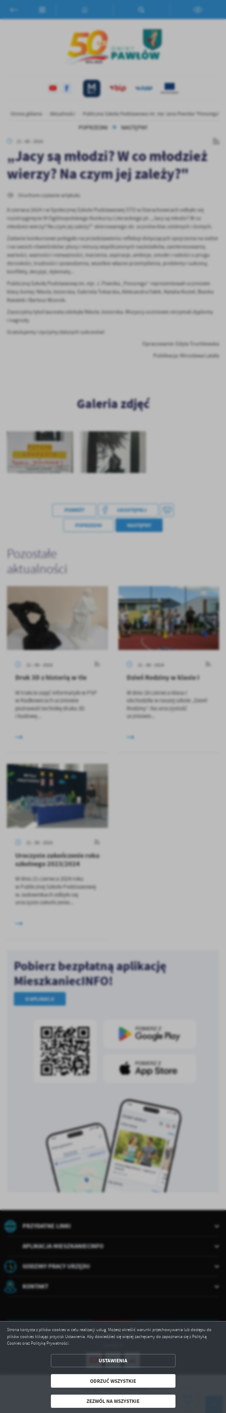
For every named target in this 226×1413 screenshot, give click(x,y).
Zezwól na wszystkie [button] (113, 1401)
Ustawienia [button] (113, 1360)
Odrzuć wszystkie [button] (113, 1381)
